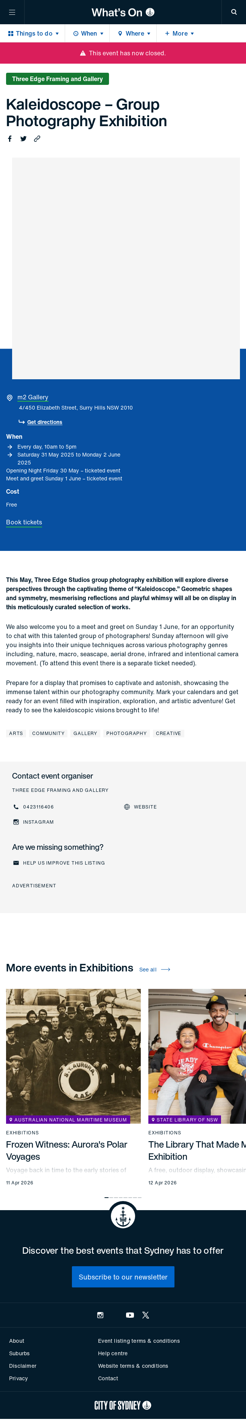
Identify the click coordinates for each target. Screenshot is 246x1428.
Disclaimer (22, 1366)
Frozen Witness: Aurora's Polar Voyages (67, 1150)
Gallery (85, 733)
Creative (168, 733)
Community (48, 733)
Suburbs (19, 1353)
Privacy (18, 1378)
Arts (16, 733)
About (16, 1341)
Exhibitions (22, 1133)
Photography (126, 733)
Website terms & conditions (133, 1366)
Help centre (113, 1353)
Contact (108, 1378)
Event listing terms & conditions (138, 1341)
